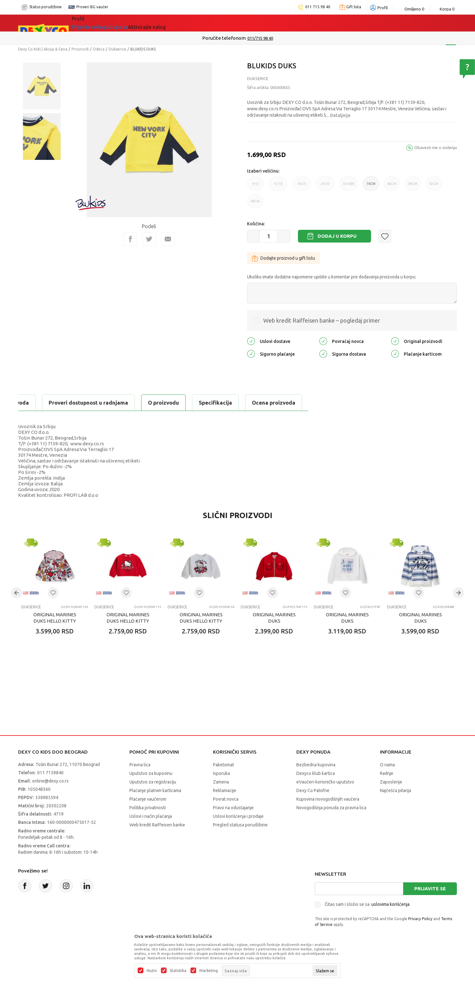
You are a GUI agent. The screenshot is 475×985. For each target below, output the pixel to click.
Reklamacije (224, 790)
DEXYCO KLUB (244, 23)
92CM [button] (433, 186)
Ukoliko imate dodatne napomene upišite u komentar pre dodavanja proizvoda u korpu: (331, 276)
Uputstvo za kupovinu (150, 773)
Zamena (221, 781)
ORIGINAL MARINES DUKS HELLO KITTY (54, 618)
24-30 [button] (325, 186)
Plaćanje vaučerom (147, 799)
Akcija (137, 23)
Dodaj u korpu (337, 236)
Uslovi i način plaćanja (150, 816)
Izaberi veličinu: (263, 171)
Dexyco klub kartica (315, 773)
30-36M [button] (349, 186)
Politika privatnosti (147, 807)
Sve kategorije (98, 23)
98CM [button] (255, 203)
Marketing (208, 971)
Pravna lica (139, 764)
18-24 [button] (301, 186)
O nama (387, 764)
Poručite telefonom (224, 38)
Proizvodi (80, 49)
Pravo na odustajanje (233, 807)
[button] (384, 236)
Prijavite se (430, 888)
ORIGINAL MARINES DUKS (274, 618)
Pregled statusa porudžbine (240, 824)
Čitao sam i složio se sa (367, 904)
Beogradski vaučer (185, 23)
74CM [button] (370, 186)
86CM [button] (412, 186)
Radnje (386, 773)
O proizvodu (43, 403)
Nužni (152, 971)
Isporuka (221, 773)
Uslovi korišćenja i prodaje (238, 816)
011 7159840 (50, 772)
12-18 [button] (278, 186)
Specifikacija (95, 403)
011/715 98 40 (260, 38)
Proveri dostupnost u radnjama (235, 403)
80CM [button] (391, 186)
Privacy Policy (420, 919)
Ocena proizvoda (154, 403)
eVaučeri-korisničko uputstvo (325, 781)
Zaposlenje (391, 781)
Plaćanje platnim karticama (155, 790)
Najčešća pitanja (395, 790)
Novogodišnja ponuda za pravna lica (331, 807)
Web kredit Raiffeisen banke (157, 824)
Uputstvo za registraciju (152, 781)
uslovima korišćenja (390, 904)
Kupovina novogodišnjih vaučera (327, 799)
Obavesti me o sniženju (435, 147)
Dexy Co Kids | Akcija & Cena (42, 49)
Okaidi (285, 23)
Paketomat (223, 764)
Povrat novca (225, 799)
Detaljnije (340, 115)
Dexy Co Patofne (312, 790)
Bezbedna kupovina (315, 764)
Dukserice (117, 49)
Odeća (99, 49)
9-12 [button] (255, 186)
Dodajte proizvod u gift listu (283, 258)
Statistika (178, 971)
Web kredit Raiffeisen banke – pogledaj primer (321, 320)
